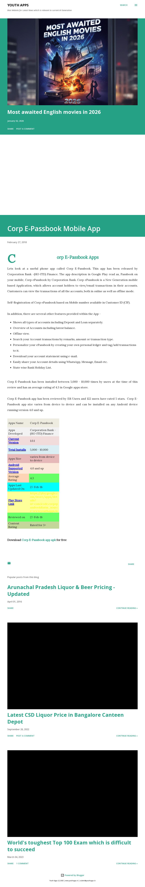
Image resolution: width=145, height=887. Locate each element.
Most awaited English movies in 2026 (54, 111)
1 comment (22, 863)
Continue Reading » (127, 608)
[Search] (123, 5)
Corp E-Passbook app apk (39, 540)
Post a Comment (25, 128)
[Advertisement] (72, 179)
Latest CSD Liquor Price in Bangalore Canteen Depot (65, 718)
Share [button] (10, 128)
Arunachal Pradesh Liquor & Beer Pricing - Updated (61, 590)
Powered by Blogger (72, 875)
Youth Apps (18, 5)
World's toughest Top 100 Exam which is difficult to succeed (69, 846)
